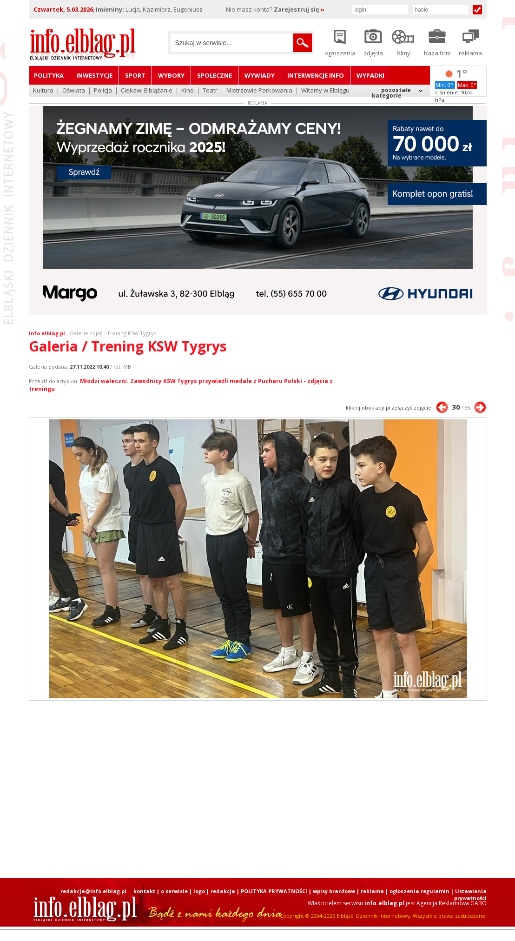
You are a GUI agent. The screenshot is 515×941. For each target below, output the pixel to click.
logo (199, 891)
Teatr (210, 90)
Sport (135, 75)
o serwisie (174, 891)
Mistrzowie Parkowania (259, 90)
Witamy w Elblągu (325, 90)
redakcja (223, 891)
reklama (372, 891)
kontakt (144, 891)
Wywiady (259, 75)
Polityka (49, 75)
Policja (103, 90)
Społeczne (214, 75)
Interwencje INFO (315, 75)
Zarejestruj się (299, 9)
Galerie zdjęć (86, 333)
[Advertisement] (257, 789)
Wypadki (370, 75)
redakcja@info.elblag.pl (93, 891)
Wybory (171, 75)
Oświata (73, 90)
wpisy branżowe (334, 891)
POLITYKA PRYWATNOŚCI (274, 891)
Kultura (43, 90)
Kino (187, 90)
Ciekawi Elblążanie (146, 90)
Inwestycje (94, 75)
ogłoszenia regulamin (419, 891)
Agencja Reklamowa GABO (451, 903)
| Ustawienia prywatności (469, 894)
